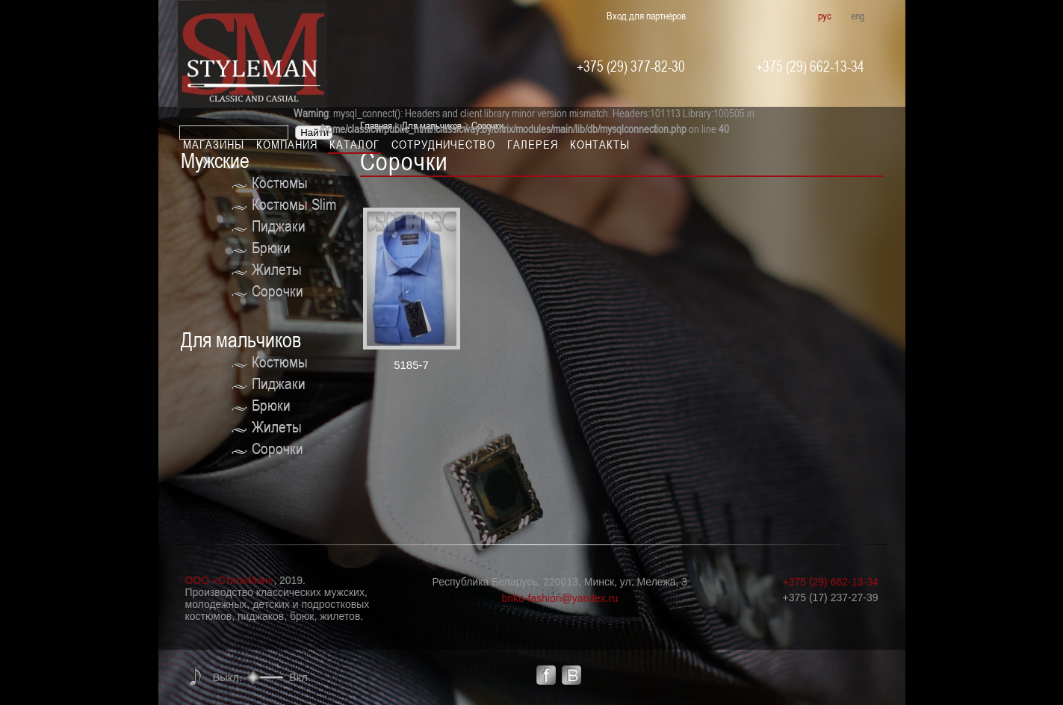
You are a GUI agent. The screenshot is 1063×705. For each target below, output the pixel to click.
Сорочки (277, 291)
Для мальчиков (241, 340)
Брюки (271, 247)
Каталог (354, 144)
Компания (286, 144)
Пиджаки (279, 226)
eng (857, 15)
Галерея (532, 144)
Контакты (600, 144)
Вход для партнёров (646, 15)
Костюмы (280, 182)
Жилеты (277, 269)
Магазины (213, 144)
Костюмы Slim (294, 204)
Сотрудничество (443, 144)
